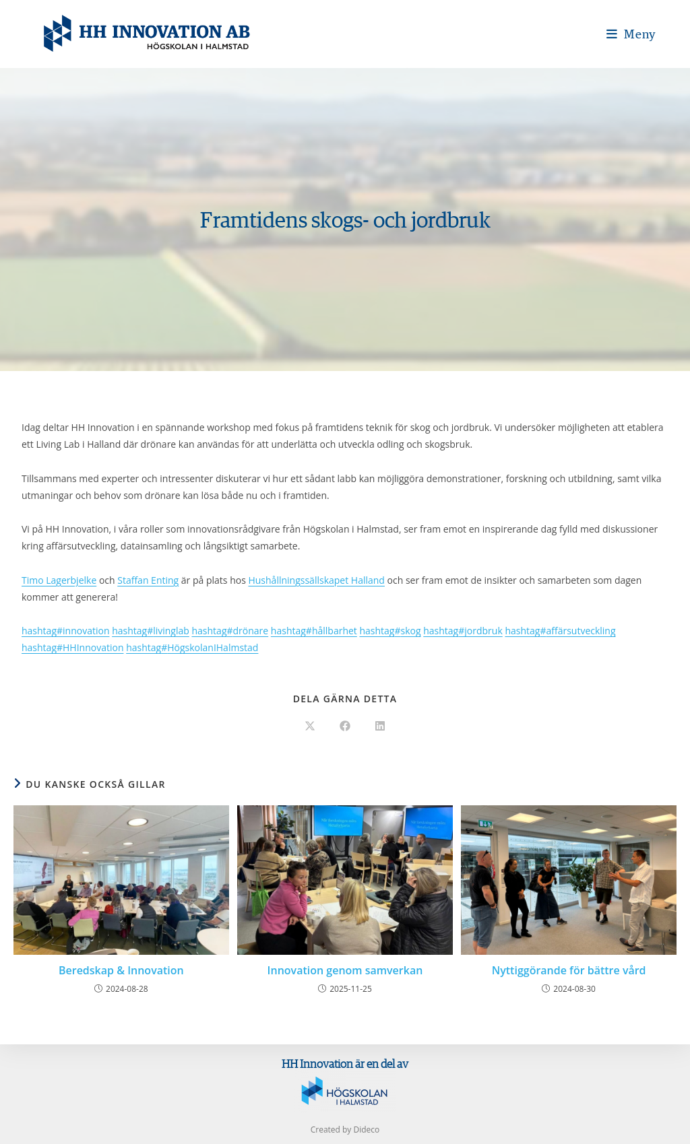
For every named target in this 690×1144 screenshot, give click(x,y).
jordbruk (463, 630)
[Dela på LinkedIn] (380, 726)
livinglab (150, 630)
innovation (65, 630)
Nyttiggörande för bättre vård (569, 970)
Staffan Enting (148, 580)
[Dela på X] (309, 726)
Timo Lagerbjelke (59, 580)
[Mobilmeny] (631, 33)
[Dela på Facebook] (345, 726)
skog (389, 630)
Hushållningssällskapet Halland (316, 580)
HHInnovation (73, 647)
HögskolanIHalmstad (192, 647)
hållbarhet (314, 630)
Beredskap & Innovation (121, 970)
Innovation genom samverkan (345, 970)
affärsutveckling (560, 630)
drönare (229, 630)
